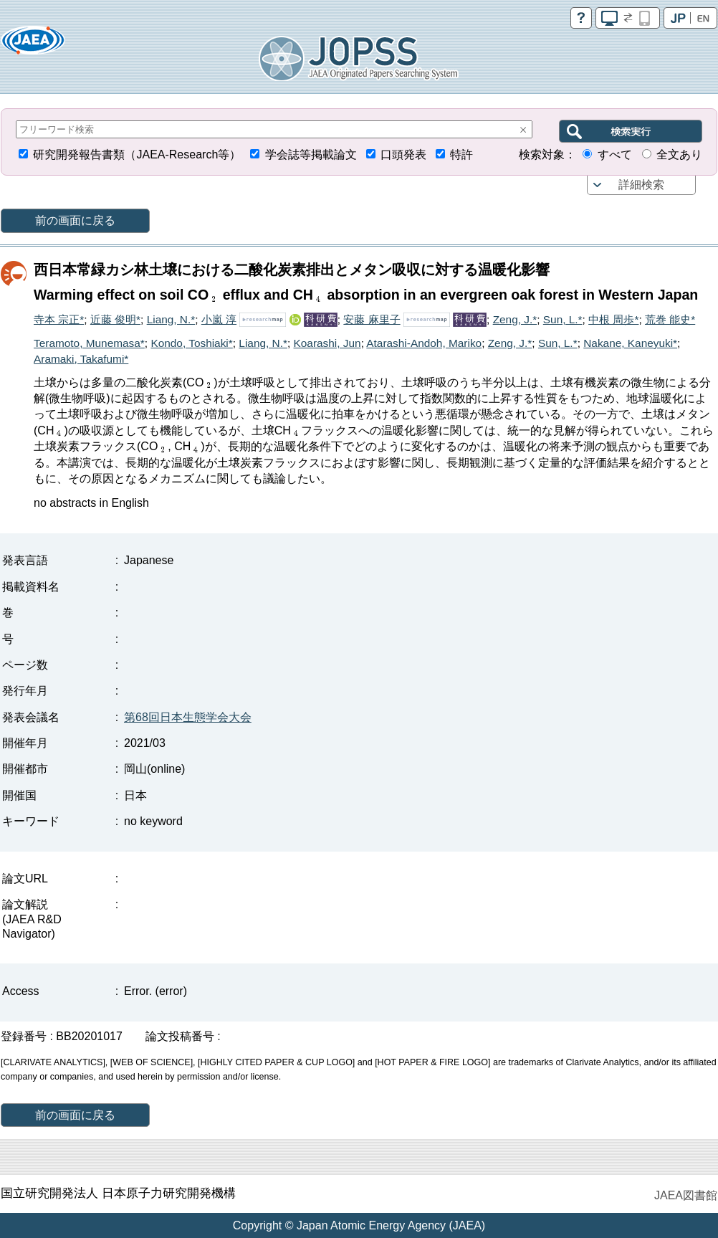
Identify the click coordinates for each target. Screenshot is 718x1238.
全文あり (679, 154)
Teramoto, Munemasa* (89, 343)
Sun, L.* (563, 319)
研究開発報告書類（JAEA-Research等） (137, 154)
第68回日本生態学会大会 (188, 717)
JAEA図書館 (685, 1195)
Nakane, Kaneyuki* (630, 343)
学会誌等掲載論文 (311, 154)
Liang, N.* (171, 319)
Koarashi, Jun (327, 343)
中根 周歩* (613, 319)
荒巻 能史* (670, 319)
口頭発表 (403, 154)
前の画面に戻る (75, 220)
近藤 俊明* (115, 319)
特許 (461, 154)
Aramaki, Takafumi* (81, 359)
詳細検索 (641, 184)
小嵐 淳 (218, 319)
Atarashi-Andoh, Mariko (424, 343)
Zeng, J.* (515, 319)
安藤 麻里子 (371, 319)
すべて (615, 154)
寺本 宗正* (59, 319)
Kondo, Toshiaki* (191, 343)
